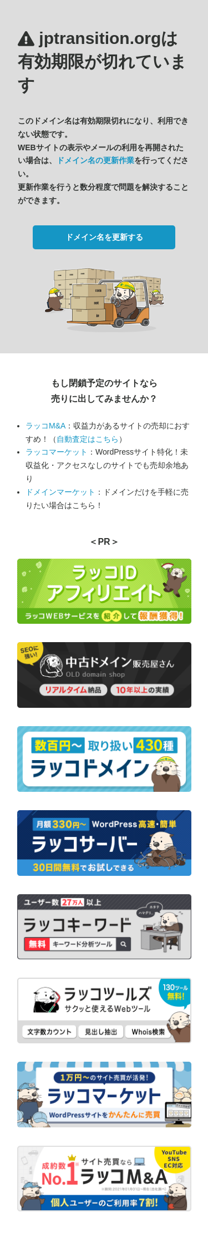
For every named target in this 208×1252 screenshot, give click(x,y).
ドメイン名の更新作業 (95, 160)
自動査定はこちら (88, 439)
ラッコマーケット (57, 451)
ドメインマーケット (60, 491)
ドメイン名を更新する (104, 237)
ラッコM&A (45, 425)
